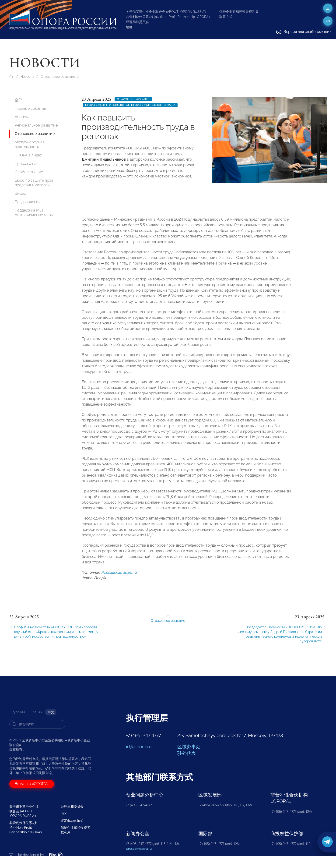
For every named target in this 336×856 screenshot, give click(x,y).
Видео (20, 193)
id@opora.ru (139, 747)
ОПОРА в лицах (28, 155)
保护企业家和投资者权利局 (239, 12)
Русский (18, 712)
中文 (51, 712)
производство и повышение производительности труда (130, 105)
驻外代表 (186, 753)
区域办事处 (189, 747)
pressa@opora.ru (139, 848)
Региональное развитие (36, 125)
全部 (18, 100)
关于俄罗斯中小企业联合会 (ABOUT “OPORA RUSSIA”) (166, 12)
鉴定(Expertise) (72, 820)
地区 (129, 27)
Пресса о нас (26, 163)
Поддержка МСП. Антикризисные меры (34, 212)
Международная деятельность (29, 144)
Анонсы (21, 117)
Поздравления (27, 202)
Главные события (30, 108)
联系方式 (225, 17)
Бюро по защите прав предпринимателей (34, 182)
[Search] (37, 724)
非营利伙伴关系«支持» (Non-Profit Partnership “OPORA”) (168, 17)
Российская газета (119, 577)
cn (328, 21)
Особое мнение (29, 172)
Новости (27, 76)
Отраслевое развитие (58, 76)
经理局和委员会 (137, 22)
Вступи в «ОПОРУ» (32, 784)
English (36, 712)
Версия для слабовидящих (303, 31)
